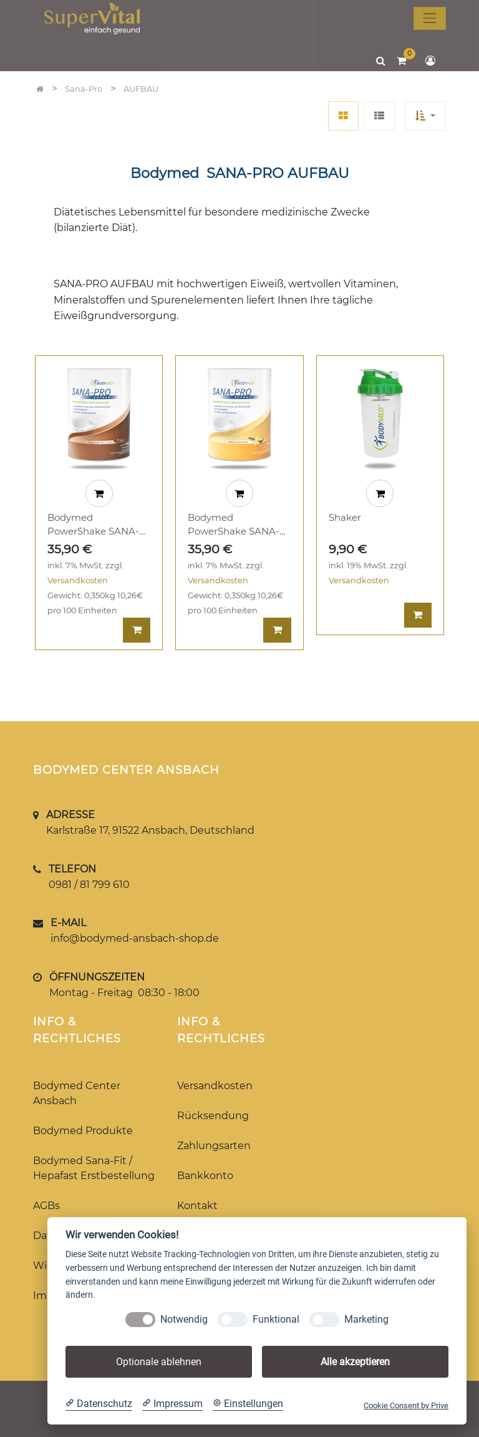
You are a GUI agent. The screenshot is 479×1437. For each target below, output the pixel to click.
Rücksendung (213, 1116)
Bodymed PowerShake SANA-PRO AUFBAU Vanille (237, 524)
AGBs (46, 1206)
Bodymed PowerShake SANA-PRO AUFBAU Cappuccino (93, 524)
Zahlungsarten (214, 1146)
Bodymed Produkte (83, 1131)
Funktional (276, 1319)
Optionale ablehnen (158, 1362)
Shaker (345, 517)
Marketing (366, 1319)
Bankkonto (205, 1176)
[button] (425, 116)
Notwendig (184, 1319)
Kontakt (197, 1206)
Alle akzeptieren (355, 1362)
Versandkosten (77, 580)
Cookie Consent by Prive (406, 1405)
